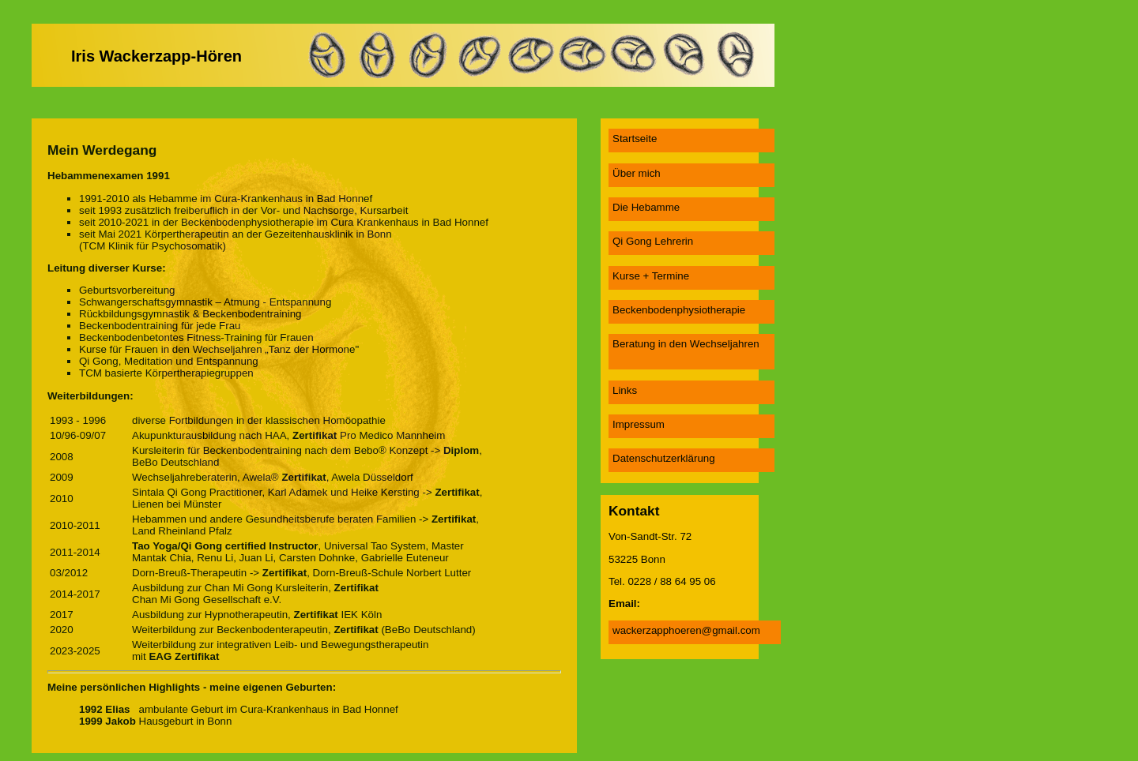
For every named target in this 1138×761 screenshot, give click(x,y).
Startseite (634, 138)
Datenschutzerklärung (663, 458)
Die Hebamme (646, 207)
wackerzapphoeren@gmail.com (686, 630)
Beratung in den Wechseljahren (685, 344)
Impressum (638, 424)
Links (624, 390)
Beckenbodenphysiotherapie (678, 310)
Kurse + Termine (650, 276)
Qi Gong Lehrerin (652, 241)
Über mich (636, 173)
